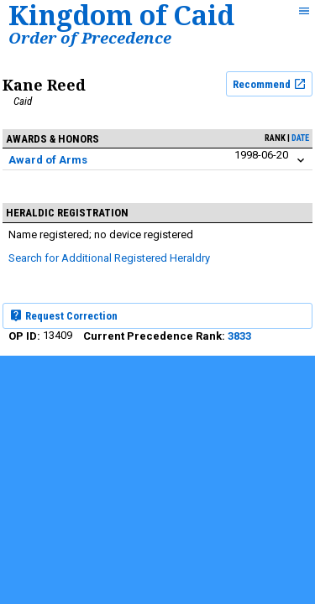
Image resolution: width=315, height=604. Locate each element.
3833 (239, 336)
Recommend (270, 84)
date (300, 138)
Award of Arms (47, 160)
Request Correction (63, 315)
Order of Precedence (89, 37)
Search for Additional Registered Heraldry (109, 258)
